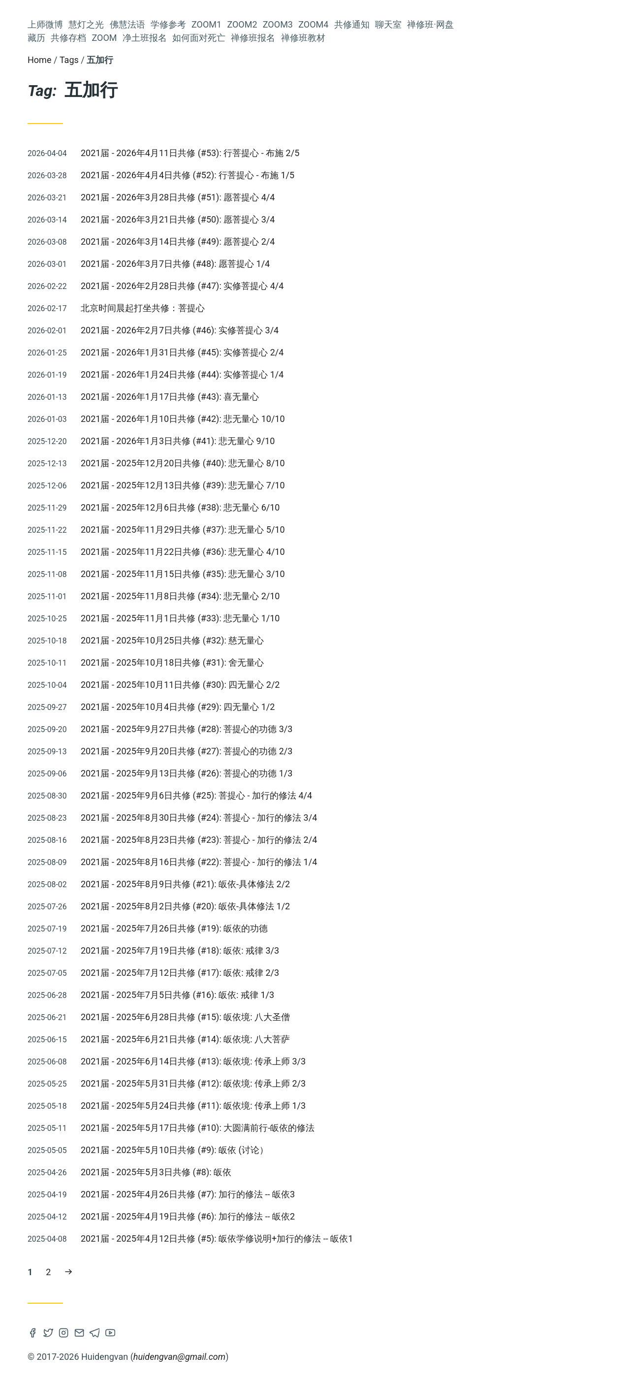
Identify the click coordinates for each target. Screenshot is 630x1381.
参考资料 (100, 829)
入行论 (126, 567)
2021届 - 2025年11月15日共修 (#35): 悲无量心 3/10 (330, 574)
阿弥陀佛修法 (114, 617)
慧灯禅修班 (72, 703)
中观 (76, 617)
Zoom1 (123, 221)
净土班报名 (116, 354)
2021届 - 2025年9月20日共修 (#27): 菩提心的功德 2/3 (334, 751)
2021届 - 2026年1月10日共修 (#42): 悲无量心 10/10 (330, 419)
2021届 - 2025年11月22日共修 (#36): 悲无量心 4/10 (330, 551)
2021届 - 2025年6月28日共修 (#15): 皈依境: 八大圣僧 (333, 1017)
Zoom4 (123, 261)
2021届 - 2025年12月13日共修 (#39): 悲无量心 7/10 (330, 485)
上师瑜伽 (59, 551)
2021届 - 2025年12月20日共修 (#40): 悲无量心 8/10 (330, 463)
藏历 (129, 314)
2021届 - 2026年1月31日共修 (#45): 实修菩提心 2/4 (329, 352)
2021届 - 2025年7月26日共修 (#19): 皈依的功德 (321, 928)
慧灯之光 (120, 181)
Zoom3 (123, 248)
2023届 (121, 470)
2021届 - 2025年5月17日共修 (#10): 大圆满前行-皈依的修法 (345, 1128)
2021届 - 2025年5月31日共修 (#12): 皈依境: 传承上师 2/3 (340, 1083)
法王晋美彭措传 (86, 600)
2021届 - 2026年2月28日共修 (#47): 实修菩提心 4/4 (329, 286)
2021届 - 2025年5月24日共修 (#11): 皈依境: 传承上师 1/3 (340, 1105)
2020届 (45, 651)
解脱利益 (47, 532)
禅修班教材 (116, 394)
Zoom (125, 341)
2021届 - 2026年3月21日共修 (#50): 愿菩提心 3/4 (325, 219)
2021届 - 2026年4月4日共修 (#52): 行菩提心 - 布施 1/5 (335, 175)
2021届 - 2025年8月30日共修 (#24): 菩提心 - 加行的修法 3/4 (346, 817)
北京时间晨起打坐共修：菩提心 (290, 308)
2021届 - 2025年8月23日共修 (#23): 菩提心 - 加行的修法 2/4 (346, 840)
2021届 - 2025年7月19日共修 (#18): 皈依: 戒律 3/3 (327, 950)
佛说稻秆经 (85, 568)
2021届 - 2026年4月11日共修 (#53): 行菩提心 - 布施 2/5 (337, 153)
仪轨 (130, 829)
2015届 (112, 507)
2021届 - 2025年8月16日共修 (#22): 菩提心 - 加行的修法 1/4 (346, 862)
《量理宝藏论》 (110, 551)
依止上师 (84, 486)
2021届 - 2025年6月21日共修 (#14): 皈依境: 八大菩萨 (333, 1039)
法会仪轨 (42, 567)
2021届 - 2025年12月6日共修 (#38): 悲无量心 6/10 (327, 507)
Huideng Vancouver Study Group (79, 93)
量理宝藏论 (114, 583)
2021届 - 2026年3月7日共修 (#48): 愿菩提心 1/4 (322, 263)
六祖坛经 (122, 486)
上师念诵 (122, 687)
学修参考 (120, 208)
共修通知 (120, 274)
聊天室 (124, 288)
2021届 (43, 758)
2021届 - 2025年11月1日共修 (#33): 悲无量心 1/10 (327, 618)
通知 (129, 600)
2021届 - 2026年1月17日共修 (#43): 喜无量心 (317, 396)
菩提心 (65, 506)
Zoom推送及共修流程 (62, 453)
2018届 (115, 532)
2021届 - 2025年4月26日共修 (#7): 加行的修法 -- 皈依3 (335, 1194)
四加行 (79, 720)
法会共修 (122, 758)
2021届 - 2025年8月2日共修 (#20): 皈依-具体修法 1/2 (333, 906)
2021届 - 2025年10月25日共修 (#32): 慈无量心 (319, 640)
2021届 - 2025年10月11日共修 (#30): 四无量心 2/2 (327, 684)
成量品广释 (114, 807)
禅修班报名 (116, 381)
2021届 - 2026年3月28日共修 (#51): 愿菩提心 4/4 (325, 197)
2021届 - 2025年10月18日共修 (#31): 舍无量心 (319, 662)
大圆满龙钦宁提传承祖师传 (90, 791)
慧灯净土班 (118, 651)
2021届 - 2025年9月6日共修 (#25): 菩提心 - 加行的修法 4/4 (344, 795)
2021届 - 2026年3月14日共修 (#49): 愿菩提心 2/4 (325, 241)
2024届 (47, 617)
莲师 (55, 486)
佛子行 (58, 738)
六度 (53, 670)
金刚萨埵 (84, 757)
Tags (216, 60)
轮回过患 (121, 670)
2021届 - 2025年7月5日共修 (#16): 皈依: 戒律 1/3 (325, 995)
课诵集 (41, 469)
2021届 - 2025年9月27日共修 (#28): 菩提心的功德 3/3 (334, 729)
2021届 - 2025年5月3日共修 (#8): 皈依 (303, 1172)
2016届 (53, 829)
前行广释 (84, 687)
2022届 (46, 687)
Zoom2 (123, 234)
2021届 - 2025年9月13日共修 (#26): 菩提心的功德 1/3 (334, 773)
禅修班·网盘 (114, 301)
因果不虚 (120, 720)
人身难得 (41, 720)
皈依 (78, 531)
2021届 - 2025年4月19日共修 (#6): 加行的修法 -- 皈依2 (335, 1216)
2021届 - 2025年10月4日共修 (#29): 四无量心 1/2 (325, 707)
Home (187, 60)
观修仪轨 (84, 849)
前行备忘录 (118, 703)
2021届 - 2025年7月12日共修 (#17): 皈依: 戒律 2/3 (327, 972)
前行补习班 (65, 807)
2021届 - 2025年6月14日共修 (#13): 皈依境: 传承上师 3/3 (340, 1061)
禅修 (130, 864)
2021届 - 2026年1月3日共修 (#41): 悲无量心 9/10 (325, 441)
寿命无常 (75, 633)
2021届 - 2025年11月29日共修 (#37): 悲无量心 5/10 (330, 529)
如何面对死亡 (111, 367)
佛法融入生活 (61, 584)
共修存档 (120, 327)
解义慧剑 (122, 849)
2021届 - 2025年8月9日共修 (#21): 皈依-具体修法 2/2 (333, 884)
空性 (97, 775)
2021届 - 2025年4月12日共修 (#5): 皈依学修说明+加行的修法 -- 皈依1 (364, 1238)
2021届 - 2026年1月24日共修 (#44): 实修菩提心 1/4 (329, 374)
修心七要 (122, 452)
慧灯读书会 (118, 633)
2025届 (124, 776)
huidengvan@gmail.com (327, 1356)
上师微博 (120, 168)
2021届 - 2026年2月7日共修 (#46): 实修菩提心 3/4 (327, 330)
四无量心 (36, 601)
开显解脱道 (78, 469)
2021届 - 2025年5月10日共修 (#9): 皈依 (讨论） (322, 1150)
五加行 (91, 738)
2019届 (124, 738)
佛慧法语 (120, 195)
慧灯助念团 (42, 849)
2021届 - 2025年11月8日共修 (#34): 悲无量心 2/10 (327, 596)
